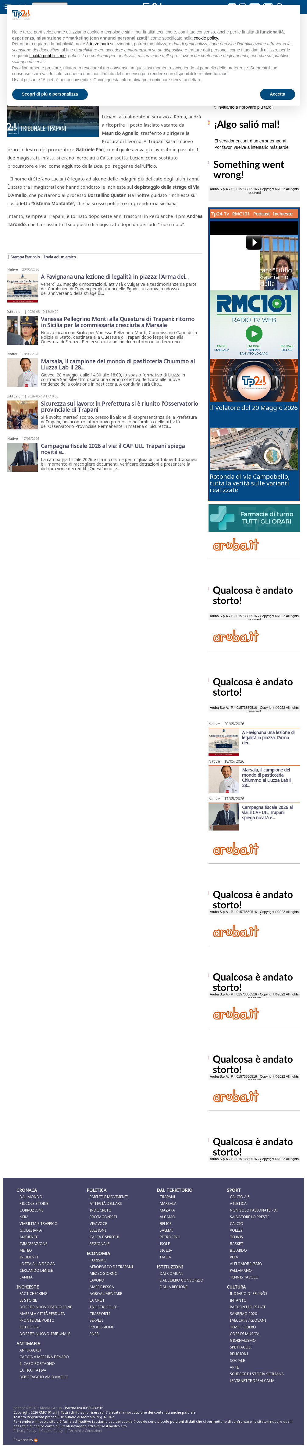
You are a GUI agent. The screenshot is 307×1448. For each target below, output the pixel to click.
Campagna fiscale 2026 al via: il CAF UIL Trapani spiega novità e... (267, 812)
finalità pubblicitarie (47, 55)
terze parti (99, 43)
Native (12, 269)
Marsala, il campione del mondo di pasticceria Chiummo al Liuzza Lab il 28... (266, 777)
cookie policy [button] (206, 38)
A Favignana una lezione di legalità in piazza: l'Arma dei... (268, 737)
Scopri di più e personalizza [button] (50, 94)
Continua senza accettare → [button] (264, 14)
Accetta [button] (277, 94)
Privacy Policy (24, 1430)
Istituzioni (15, 311)
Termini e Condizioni (85, 1430)
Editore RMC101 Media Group (38, 1407)
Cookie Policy (52, 1430)
